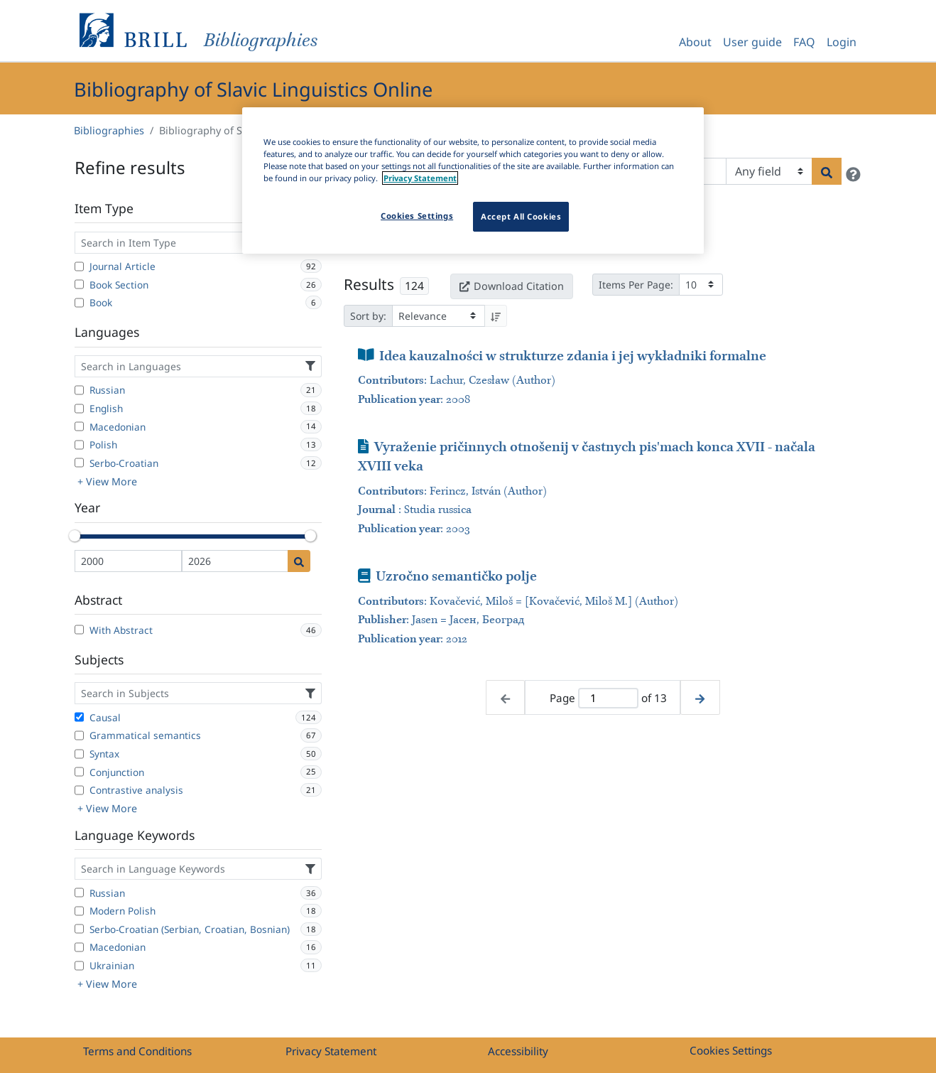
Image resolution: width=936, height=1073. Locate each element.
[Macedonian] (79, 426)
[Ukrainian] (79, 966)
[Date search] (299, 561)
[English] (79, 408)
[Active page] (608, 698)
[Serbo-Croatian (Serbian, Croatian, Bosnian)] (79, 929)
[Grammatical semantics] (79, 735)
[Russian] (79, 390)
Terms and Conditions (137, 1051)
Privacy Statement (330, 1051)
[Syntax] (79, 754)
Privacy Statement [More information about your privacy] (420, 178)
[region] (473, 180)
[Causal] (79, 717)
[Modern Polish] (79, 911)
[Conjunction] (79, 772)
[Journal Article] (79, 266)
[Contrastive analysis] (79, 790)
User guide (752, 42)
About (695, 42)
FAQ (804, 42)
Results (369, 284)
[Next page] (699, 697)
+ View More (107, 481)
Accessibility (518, 1051)
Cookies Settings (731, 1050)
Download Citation (511, 286)
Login (841, 42)
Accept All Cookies (521, 216)
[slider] (74, 535)
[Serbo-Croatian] (79, 462)
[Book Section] (79, 284)
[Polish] (79, 445)
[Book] (79, 303)
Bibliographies (109, 130)
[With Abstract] (79, 629)
